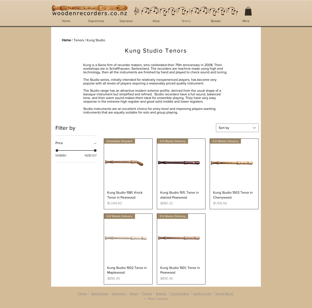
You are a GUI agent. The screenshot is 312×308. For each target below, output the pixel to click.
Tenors (79, 40)
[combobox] (237, 128)
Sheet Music (224, 293)
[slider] (56, 150)
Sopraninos (99, 293)
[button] (248, 11)
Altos (134, 293)
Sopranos (119, 293)
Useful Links (202, 293)
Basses (161, 293)
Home (66, 40)
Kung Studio (96, 40)
